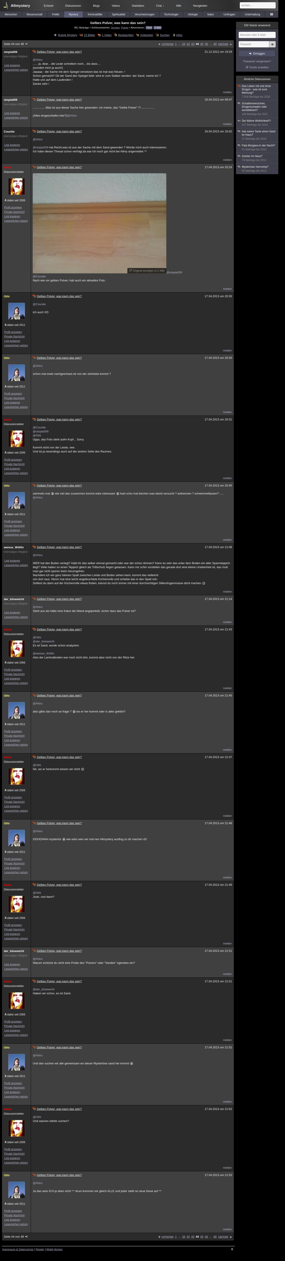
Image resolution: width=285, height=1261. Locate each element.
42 (188, 44)
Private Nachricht (14, 212)
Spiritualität (118, 14)
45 (201, 44)
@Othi (37, 435)
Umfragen (229, 14)
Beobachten (126, 35)
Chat (160, 5)
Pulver (124, 27)
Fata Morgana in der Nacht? (257, 147)
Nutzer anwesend (257, 25)
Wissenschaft (34, 14)
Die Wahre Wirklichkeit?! (257, 123)
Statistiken (138, 5)
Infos (179, 35)
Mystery (73, 14)
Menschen (11, 14)
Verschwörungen (145, 14)
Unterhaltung (252, 14)
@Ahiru (38, 59)
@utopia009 (40, 147)
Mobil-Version (54, 1249)
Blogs (96, 5)
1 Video (107, 35)
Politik (55, 14)
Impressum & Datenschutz (18, 1249)
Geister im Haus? (257, 158)
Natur (210, 14)
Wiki (178, 5)
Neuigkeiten (200, 5)
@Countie (39, 276)
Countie (9, 131)
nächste (223, 44)
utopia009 (10, 52)
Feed (149, 27)
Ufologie (193, 14)
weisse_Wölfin (14, 547)
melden (227, 92)
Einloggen (259, 53)
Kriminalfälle (95, 14)
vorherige (167, 44)
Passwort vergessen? (257, 61)
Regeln (40, 1249)
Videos (116, 5)
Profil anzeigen (13, 207)
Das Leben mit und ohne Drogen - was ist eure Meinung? (257, 92)
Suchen (165, 35)
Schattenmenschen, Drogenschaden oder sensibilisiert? (257, 109)
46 (206, 44)
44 (197, 44)
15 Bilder (89, 35)
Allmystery (20, 6)
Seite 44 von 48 (16, 44)
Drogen (115, 27)
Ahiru (7, 167)
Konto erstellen (259, 67)
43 (192, 44)
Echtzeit (48, 5)
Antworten (146, 35)
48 (214, 44)
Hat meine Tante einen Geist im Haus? (257, 135)
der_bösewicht (14, 599)
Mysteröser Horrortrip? (257, 169)
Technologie (171, 14)
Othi (7, 296)
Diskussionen (73, 5)
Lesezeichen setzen (16, 69)
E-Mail (157, 27)
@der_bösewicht (43, 641)
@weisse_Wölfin (43, 653)
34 (183, 44)
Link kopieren (12, 65)
